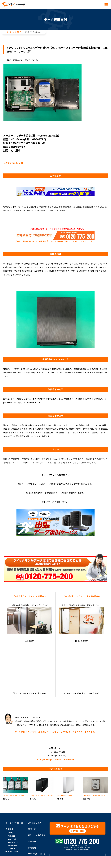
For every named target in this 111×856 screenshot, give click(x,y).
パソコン (11, 833)
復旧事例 (18, 32)
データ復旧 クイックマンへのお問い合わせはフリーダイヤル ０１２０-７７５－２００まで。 (55, 241)
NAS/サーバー (12, 839)
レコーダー (11, 848)
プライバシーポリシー (37, 854)
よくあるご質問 (35, 822)
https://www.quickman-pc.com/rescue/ (55, 759)
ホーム (9, 32)
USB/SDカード (13, 842)
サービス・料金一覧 (14, 822)
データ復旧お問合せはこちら (77, 828)
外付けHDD (11, 836)
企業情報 (32, 841)
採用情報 (32, 847)
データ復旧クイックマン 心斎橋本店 (29, 596)
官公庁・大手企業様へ (37, 835)
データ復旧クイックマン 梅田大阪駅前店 (81, 596)
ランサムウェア (13, 851)
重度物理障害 (12, 845)
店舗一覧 (32, 828)
